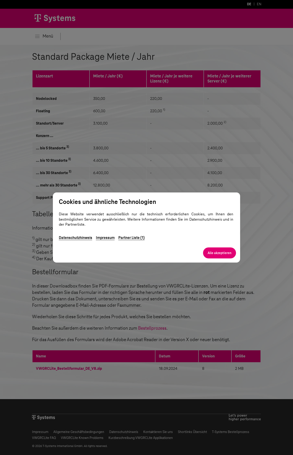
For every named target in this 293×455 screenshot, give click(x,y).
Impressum (105, 237)
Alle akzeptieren (219, 253)
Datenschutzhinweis (75, 237)
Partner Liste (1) (131, 237)
